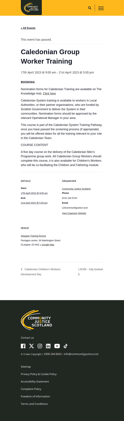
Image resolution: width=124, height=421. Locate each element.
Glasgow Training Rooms (33, 236)
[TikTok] (65, 346)
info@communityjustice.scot (81, 354)
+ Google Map (47, 244)
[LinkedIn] (48, 346)
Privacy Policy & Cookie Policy (39, 374)
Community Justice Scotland (76, 189)
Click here (49, 93)
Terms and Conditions (34, 404)
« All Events (28, 28)
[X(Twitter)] (31, 346)
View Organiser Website (74, 213)
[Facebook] (23, 346)
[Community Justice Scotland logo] (62, 320)
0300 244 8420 (52, 354)
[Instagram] (40, 346)
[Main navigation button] (100, 9)
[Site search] (89, 7)
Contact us (27, 337)
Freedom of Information (35, 396)
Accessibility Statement (35, 381)
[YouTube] (57, 346)
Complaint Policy (31, 389)
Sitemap (26, 366)
